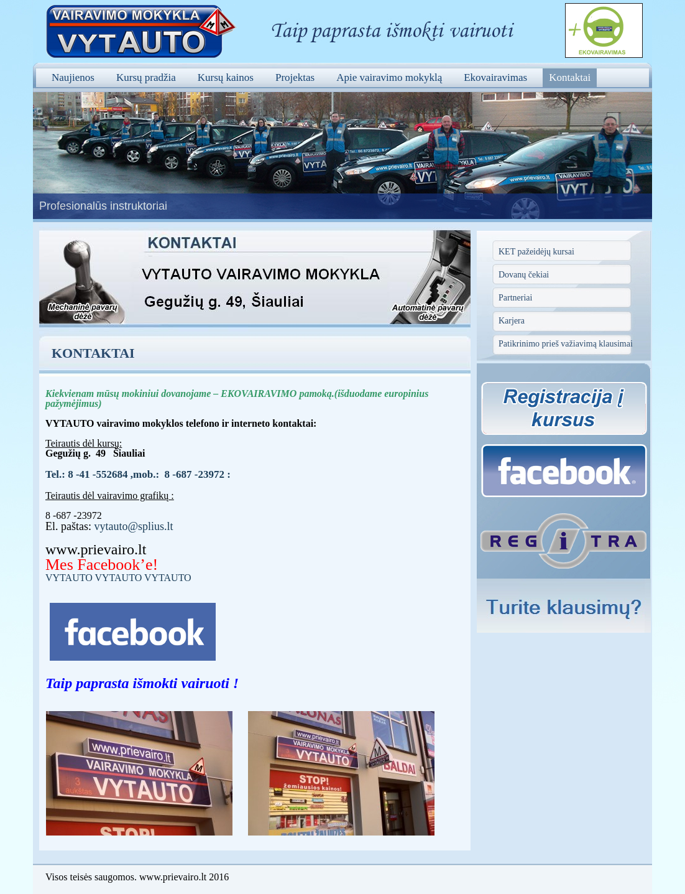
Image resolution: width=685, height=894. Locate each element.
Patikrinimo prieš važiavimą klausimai (566, 343)
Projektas (295, 77)
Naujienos (73, 77)
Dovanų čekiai (524, 274)
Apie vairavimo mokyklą (389, 77)
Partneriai (515, 297)
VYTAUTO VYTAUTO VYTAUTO (118, 577)
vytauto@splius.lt (133, 526)
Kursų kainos (226, 77)
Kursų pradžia (146, 77)
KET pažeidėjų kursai (536, 251)
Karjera (512, 320)
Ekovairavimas (495, 77)
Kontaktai (570, 77)
